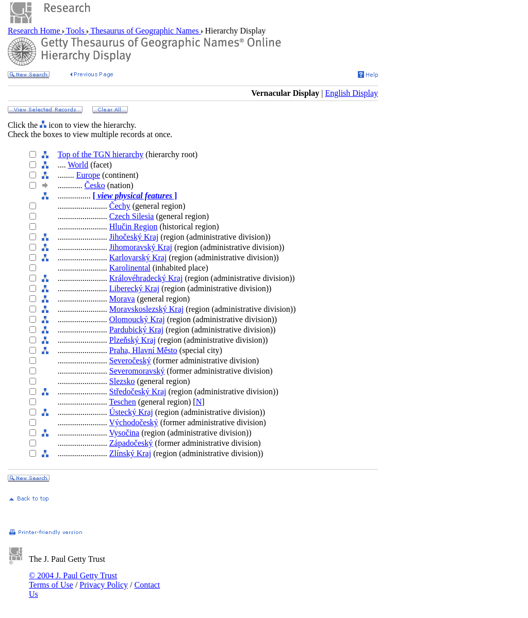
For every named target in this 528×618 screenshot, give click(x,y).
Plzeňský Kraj (132, 340)
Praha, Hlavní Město (143, 350)
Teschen (122, 401)
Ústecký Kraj (131, 412)
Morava (122, 298)
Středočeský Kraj (138, 391)
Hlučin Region (133, 226)
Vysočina (124, 432)
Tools (75, 30)
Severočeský (130, 360)
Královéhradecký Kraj (146, 278)
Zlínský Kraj (130, 453)
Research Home (35, 30)
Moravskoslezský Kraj (146, 309)
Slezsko (122, 381)
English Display (351, 93)
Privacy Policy (103, 584)
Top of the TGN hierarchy (101, 154)
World (78, 164)
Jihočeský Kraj (134, 236)
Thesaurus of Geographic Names (145, 30)
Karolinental (130, 267)
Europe (88, 175)
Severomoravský (137, 370)
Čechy (119, 206)
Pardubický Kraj (136, 329)
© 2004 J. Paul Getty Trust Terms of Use (73, 580)
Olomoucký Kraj (137, 319)
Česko (95, 185)
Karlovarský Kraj (138, 257)
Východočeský (133, 422)
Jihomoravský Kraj (140, 247)
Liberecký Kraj (134, 288)
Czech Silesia (131, 216)
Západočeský (131, 443)
